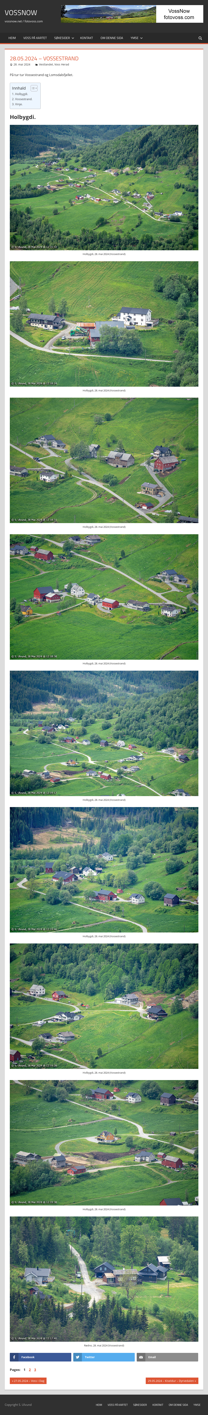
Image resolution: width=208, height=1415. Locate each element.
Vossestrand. (23, 99)
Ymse (137, 37)
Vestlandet (46, 64)
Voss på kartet (35, 37)
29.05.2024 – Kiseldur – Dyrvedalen (171, 1381)
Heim (12, 37)
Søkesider (64, 37)
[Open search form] (200, 38)
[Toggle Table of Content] (32, 88)
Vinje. (19, 104)
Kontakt (86, 37)
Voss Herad (61, 64)
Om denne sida (112, 37)
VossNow (21, 12)
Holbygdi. (21, 94)
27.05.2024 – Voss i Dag (29, 1381)
